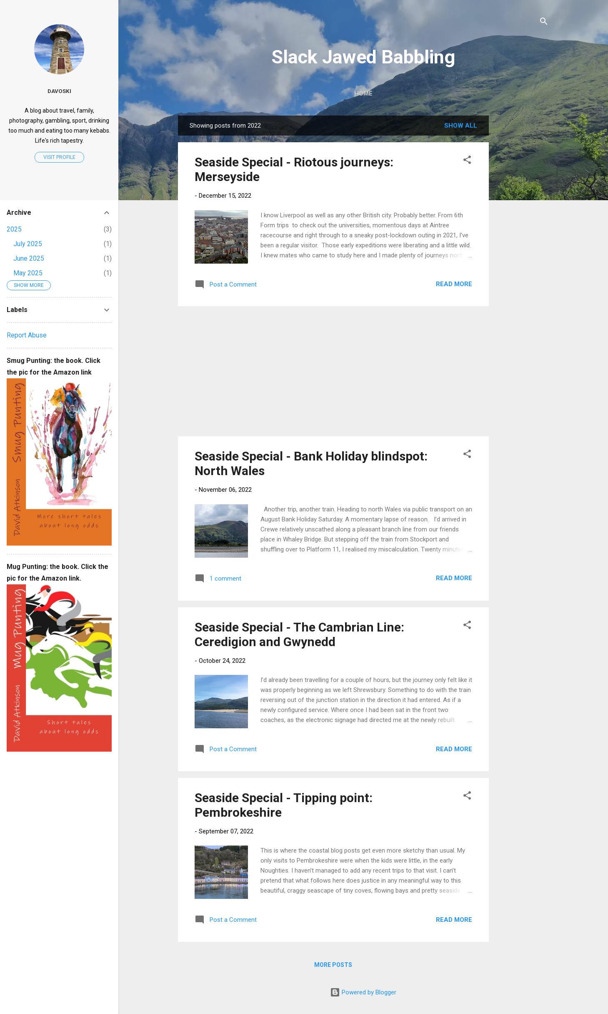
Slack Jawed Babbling (363, 57)
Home (363, 93)
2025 (14, 229)
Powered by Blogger (363, 992)
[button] (467, 161)
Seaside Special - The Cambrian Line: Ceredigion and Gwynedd (299, 634)
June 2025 (28, 258)
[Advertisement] (522, 241)
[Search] (544, 22)
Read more (454, 284)
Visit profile (59, 157)
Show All (460, 125)
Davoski (59, 91)
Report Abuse (27, 335)
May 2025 (28, 273)
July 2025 (27, 244)
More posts (333, 964)
